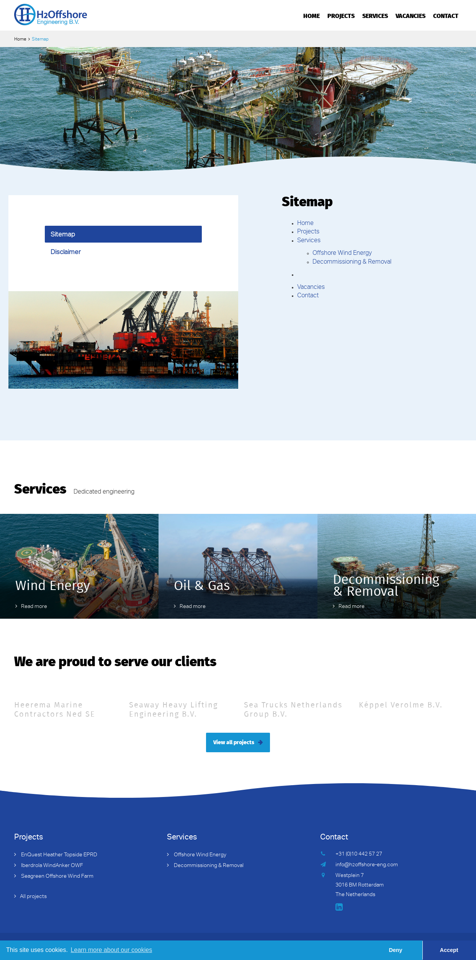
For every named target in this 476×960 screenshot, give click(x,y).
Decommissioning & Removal (351, 262)
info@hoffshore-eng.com (366, 865)
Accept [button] (449, 950)
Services (375, 15)
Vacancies (410, 15)
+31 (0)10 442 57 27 (358, 854)
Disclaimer (66, 252)
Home (311, 15)
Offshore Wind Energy (342, 254)
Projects (341, 15)
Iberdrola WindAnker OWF (51, 866)
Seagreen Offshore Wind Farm (56, 876)
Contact (445, 15)
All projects (33, 897)
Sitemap (63, 235)
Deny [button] (395, 950)
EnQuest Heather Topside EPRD (58, 855)
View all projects (233, 742)
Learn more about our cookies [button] (111, 950)
